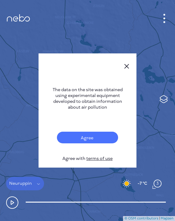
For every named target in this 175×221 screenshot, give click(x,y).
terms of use (99, 158)
